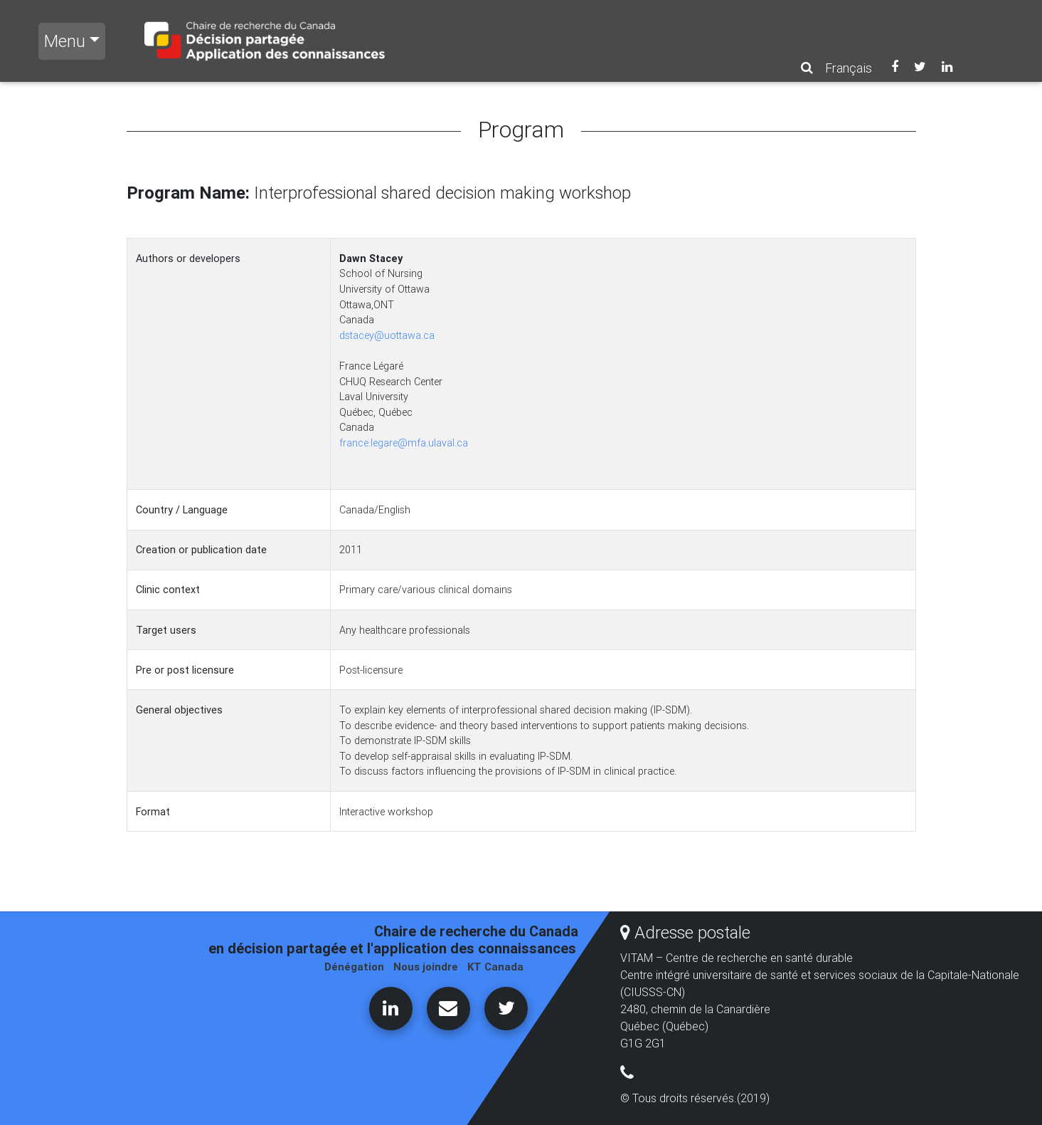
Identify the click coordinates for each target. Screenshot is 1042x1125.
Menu (64, 41)
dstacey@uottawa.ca (387, 335)
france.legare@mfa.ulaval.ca (403, 442)
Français (848, 68)
